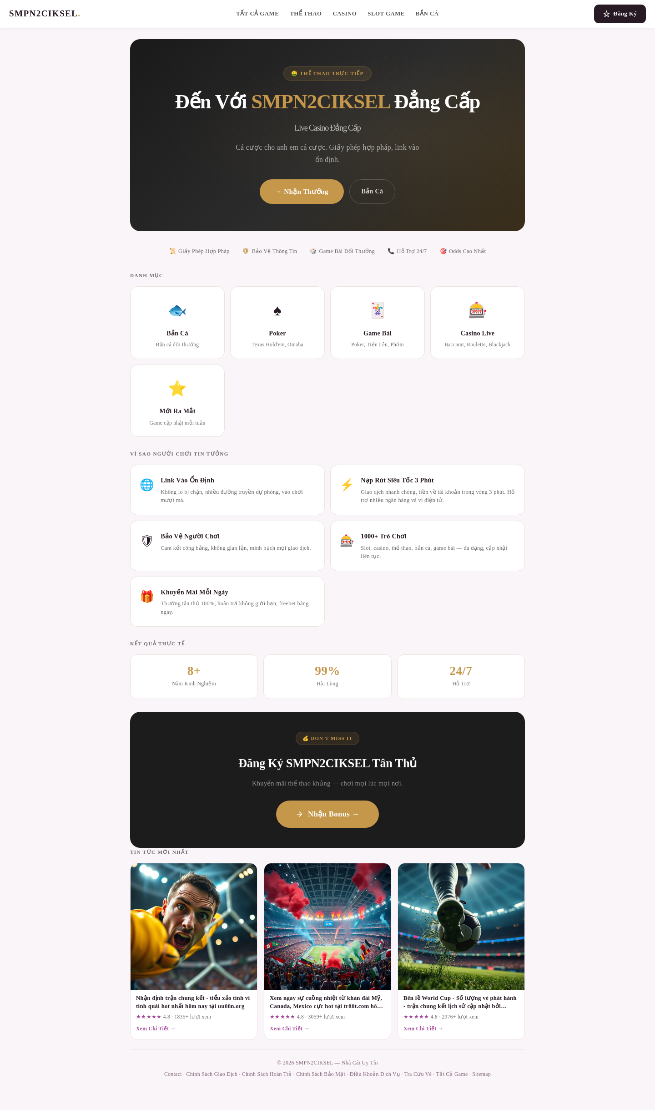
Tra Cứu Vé (418, 1074)
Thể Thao (306, 13)
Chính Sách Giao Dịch (211, 1074)
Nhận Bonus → (327, 814)
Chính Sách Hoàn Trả (267, 1074)
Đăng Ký (620, 13)
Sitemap (481, 1074)
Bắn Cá (427, 13)
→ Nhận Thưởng (301, 191)
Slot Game (386, 13)
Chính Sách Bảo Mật (320, 1074)
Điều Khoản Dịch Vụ (375, 1074)
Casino (345, 13)
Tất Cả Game (257, 13)
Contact (173, 1074)
